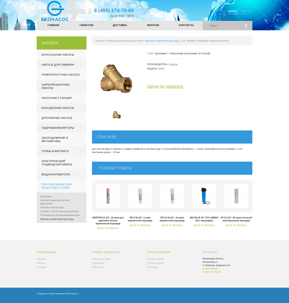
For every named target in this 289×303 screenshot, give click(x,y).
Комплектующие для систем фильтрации (54, 205)
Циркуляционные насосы (55, 89)
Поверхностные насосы (60, 77)
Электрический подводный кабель (56, 165)
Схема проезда (210, 271)
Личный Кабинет (155, 262)
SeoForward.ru (71, 296)
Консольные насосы (57, 57)
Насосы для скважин (57, 67)
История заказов (155, 266)
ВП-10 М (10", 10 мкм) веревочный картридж (172, 222)
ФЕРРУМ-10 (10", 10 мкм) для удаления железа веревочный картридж (108, 223)
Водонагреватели (55, 177)
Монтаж (41, 266)
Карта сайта (98, 270)
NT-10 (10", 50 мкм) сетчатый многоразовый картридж (236, 222)
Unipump (173, 67)
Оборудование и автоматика (54, 142)
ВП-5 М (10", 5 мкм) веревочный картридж (140, 222)
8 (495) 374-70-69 (114, 10)
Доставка (41, 270)
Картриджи (46, 199)
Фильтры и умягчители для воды (57, 222)
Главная (100, 43)
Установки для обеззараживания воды (60, 218)
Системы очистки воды (52, 210)
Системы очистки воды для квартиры (59, 214)
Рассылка (152, 270)
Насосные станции (56, 101)
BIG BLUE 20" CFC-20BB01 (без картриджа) (204, 222)
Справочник (98, 266)
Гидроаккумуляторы (57, 130)
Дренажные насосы (56, 120)
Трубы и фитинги (55, 154)
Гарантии (41, 262)
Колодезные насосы (57, 111)
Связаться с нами (101, 262)
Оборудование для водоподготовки (56, 188)
